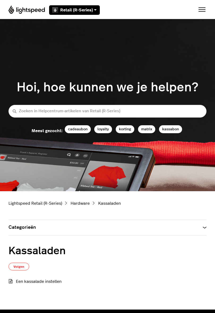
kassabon (170, 129)
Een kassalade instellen (39, 281)
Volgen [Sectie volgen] (19, 266)
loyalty (103, 129)
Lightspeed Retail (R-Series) (35, 203)
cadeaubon (78, 129)
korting (125, 129)
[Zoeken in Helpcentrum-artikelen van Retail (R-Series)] (107, 111)
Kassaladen (109, 203)
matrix (146, 129)
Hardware (80, 203)
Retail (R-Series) (74, 10)
